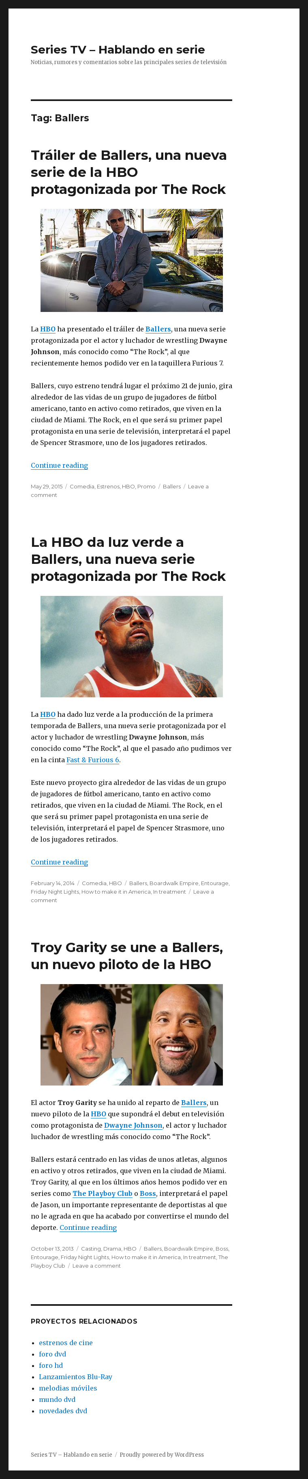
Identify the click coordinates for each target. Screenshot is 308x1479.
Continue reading (59, 465)
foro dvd (52, 1354)
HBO (48, 329)
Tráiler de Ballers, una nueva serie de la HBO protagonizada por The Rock (129, 172)
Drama (112, 1248)
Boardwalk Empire (174, 883)
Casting (91, 1248)
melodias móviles (68, 1388)
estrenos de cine (66, 1343)
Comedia (82, 486)
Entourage (215, 883)
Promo (146, 486)
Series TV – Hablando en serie (118, 49)
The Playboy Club (103, 1193)
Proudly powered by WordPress (162, 1454)
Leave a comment (97, 1265)
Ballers (158, 329)
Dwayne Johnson (133, 1125)
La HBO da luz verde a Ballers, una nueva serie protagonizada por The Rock (128, 559)
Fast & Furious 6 (92, 760)
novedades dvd (63, 1411)
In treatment (169, 891)
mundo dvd (57, 1399)
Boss (148, 1193)
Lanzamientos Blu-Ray (75, 1377)
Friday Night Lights (55, 891)
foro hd (51, 1365)
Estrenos (108, 486)
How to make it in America (116, 891)
